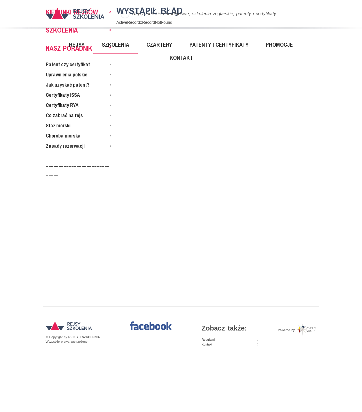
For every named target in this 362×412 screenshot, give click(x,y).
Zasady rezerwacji (65, 145)
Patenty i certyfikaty (219, 44)
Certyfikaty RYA (62, 105)
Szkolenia (115, 44)
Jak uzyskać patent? (67, 84)
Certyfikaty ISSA (63, 94)
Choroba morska (63, 135)
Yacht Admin (306, 330)
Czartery (159, 44)
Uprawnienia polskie (66, 74)
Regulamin (209, 339)
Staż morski (58, 125)
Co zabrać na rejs (64, 115)
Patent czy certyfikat (68, 64)
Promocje (279, 44)
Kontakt (181, 57)
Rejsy (77, 44)
